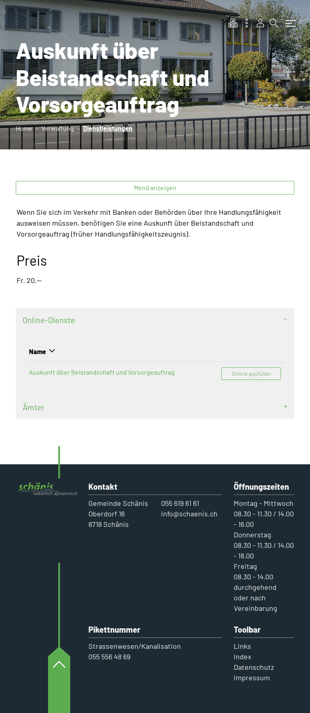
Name (37, 351)
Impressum (252, 677)
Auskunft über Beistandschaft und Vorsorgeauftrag (102, 372)
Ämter (33, 407)
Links (242, 646)
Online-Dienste (49, 320)
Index (242, 656)
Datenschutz (254, 667)
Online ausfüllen (256, 373)
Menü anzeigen (155, 187)
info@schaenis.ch (189, 513)
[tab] (155, 319)
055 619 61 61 (180, 503)
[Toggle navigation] (288, 19)
